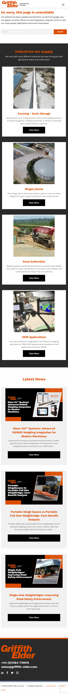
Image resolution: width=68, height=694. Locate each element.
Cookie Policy (51, 686)
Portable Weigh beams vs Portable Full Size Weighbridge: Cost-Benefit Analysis (34, 515)
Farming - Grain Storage (34, 113)
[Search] (27, 31)
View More (34, 130)
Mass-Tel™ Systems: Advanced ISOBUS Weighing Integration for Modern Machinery (34, 432)
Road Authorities (34, 261)
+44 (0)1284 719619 (15, 662)
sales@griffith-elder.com (19, 667)
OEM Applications (34, 337)
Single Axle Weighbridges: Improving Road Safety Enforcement (34, 597)
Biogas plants (34, 189)
